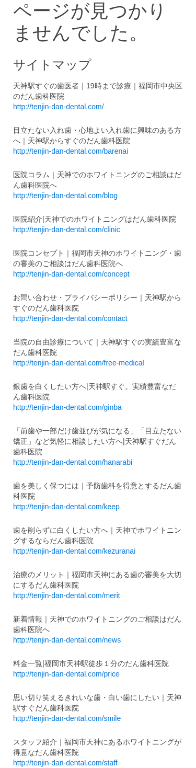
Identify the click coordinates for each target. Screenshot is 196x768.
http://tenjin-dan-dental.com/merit (66, 595)
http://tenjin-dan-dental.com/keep (66, 506)
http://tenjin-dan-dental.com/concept (71, 274)
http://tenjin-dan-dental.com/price (66, 674)
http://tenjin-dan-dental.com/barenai (70, 151)
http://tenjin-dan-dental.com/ (58, 106)
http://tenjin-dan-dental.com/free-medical (78, 363)
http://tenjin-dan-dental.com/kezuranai (74, 551)
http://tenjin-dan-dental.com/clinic (66, 229)
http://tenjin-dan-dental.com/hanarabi (72, 462)
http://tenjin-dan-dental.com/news (67, 640)
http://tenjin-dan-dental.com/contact (70, 318)
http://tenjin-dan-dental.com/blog (65, 195)
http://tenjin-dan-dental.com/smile (67, 718)
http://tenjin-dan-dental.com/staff (65, 763)
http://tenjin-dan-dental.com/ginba (67, 407)
